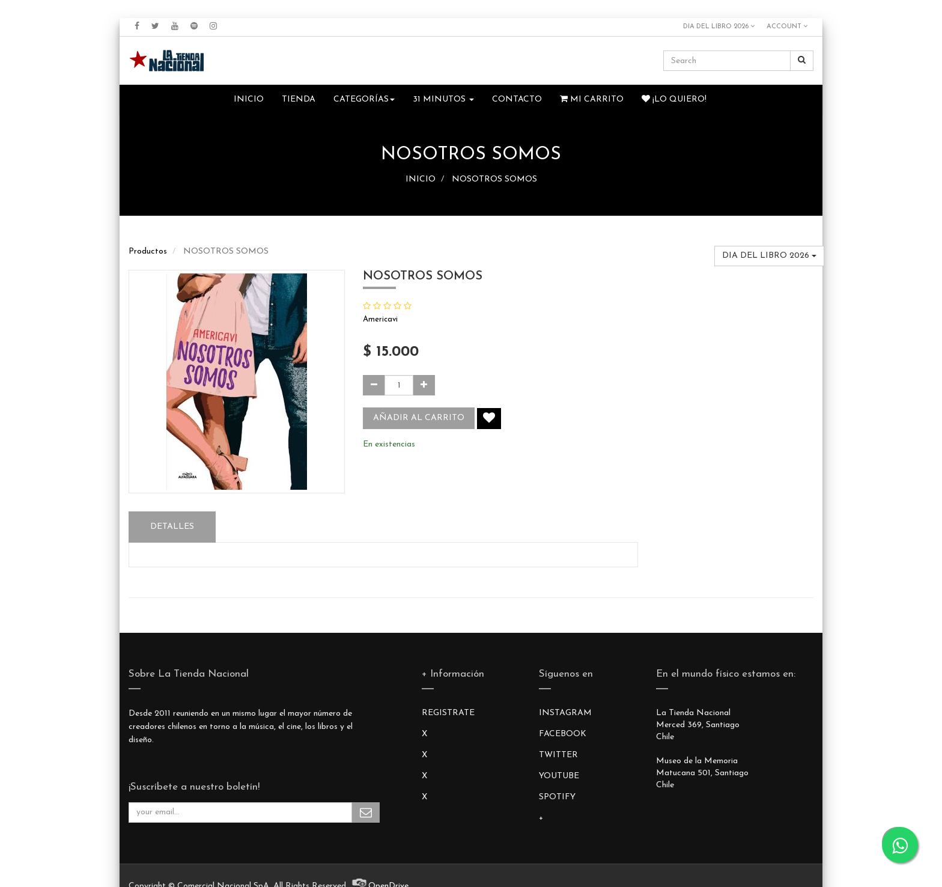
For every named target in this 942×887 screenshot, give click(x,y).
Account (787, 26)
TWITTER (558, 755)
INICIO (421, 179)
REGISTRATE (448, 713)
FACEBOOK (562, 734)
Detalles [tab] (172, 526)
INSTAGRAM (565, 713)
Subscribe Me (366, 812)
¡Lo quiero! (674, 99)
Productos (148, 251)
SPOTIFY (557, 797)
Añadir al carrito (418, 417)
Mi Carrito (592, 99)
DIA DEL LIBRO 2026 (719, 26)
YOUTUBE (559, 776)
